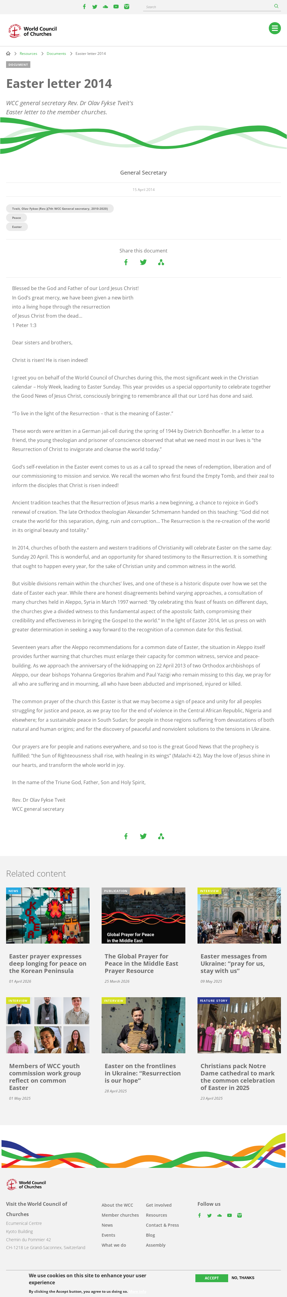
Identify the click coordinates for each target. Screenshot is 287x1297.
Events (108, 1235)
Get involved (159, 1205)
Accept (212, 1278)
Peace (16, 218)
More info (137, 1292)
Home (8, 53)
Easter (17, 227)
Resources (28, 53)
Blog (150, 1235)
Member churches (120, 1215)
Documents (56, 53)
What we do (114, 1245)
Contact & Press (162, 1225)
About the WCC (117, 1205)
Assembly (156, 1245)
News (107, 1225)
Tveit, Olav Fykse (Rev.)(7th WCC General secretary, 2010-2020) (60, 208)
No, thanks (243, 1278)
